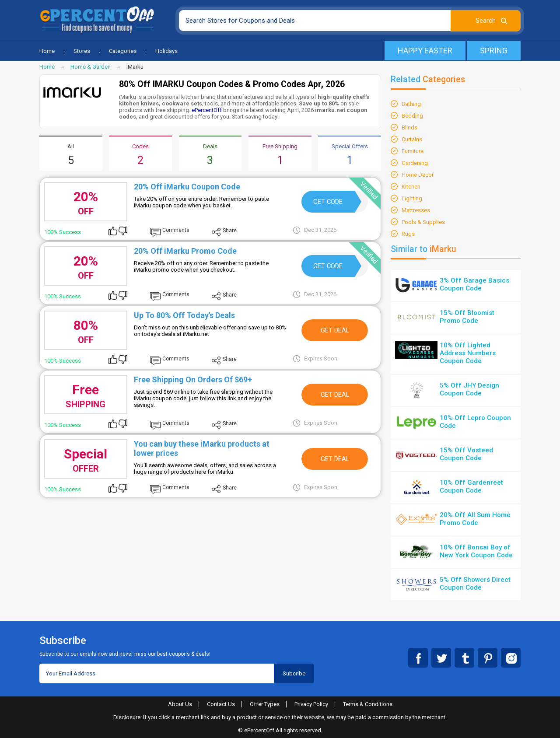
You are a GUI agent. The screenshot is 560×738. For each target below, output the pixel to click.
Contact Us (221, 704)
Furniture (413, 151)
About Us (180, 704)
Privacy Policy (311, 704)
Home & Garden (90, 66)
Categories (122, 51)
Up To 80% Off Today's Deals (184, 315)
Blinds (409, 127)
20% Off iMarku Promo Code (185, 250)
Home (47, 51)
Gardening (415, 163)
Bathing (411, 104)
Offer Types (265, 704)
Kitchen (411, 186)
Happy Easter (425, 50)
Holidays (166, 51)
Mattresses (416, 210)
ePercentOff (207, 110)
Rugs (408, 234)
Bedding (412, 115)
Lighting (412, 198)
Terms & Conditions (367, 704)
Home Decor (418, 174)
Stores (82, 51)
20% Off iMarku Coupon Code (187, 186)
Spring (494, 50)
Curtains (412, 139)
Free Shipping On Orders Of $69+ (193, 379)
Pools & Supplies (423, 222)
